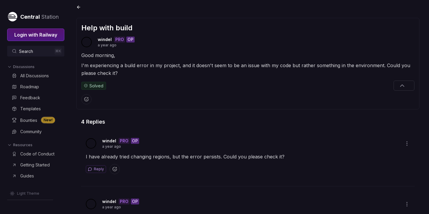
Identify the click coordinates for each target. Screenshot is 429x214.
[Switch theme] (24, 193)
